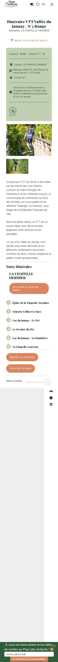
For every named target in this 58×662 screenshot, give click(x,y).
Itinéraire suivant (34, 382)
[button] (29, 652)
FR (43, 4)
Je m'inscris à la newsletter (29, 659)
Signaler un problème (22, 357)
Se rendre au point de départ (25, 288)
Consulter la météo (20, 368)
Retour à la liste (14, 381)
